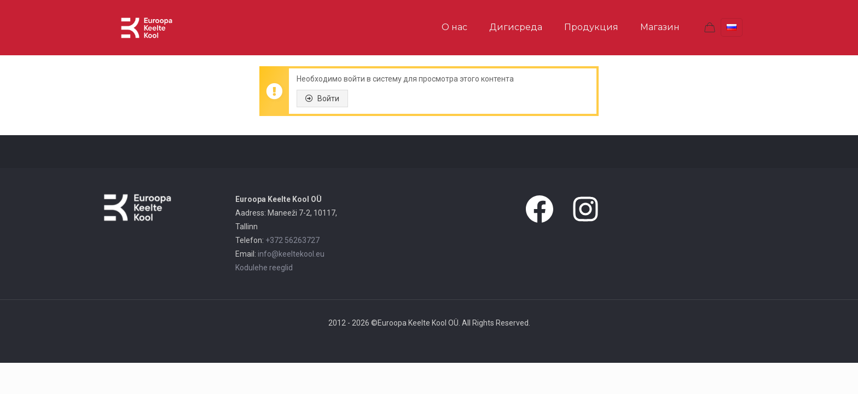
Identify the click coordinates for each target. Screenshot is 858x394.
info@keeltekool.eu (291, 254)
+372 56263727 (292, 240)
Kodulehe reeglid (264, 267)
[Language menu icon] (732, 27)
